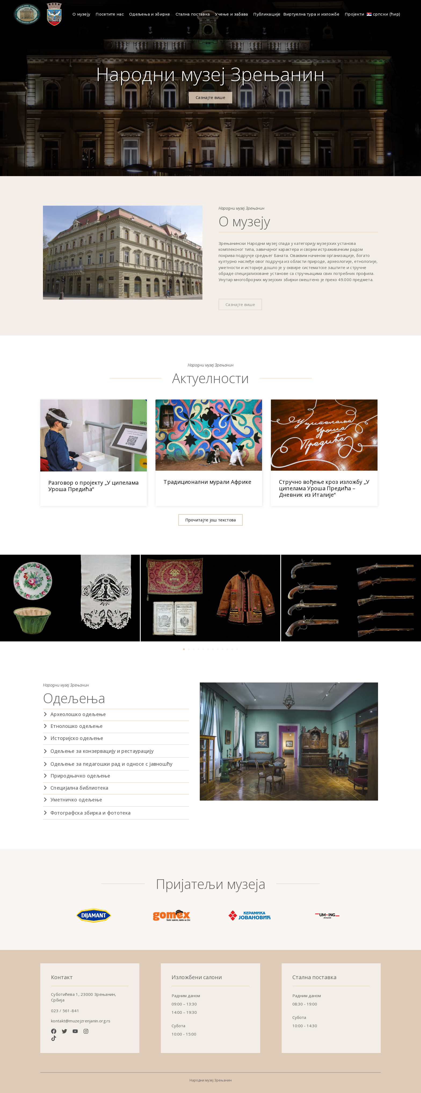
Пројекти (354, 14)
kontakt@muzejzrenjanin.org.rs (81, 1020)
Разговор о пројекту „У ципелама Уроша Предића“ (93, 486)
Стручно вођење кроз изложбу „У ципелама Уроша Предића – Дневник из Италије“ (324, 488)
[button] (210, 520)
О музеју (82, 14)
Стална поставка (194, 14)
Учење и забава (233, 14)
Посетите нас (111, 14)
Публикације (266, 14)
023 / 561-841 (65, 1010)
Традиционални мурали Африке (207, 481)
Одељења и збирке (151, 14)
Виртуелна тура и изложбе (312, 14)
